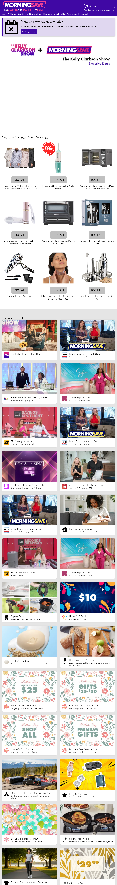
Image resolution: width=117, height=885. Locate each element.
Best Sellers (23, 14)
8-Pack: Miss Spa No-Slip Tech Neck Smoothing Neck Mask (58, 297)
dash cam (95, 10)
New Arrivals (35, 14)
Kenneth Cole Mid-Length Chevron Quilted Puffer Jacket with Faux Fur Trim (19, 187)
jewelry (102, 10)
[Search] (86, 6)
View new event (29, 31)
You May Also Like (14, 318)
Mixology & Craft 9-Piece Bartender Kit (97, 297)
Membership (59, 14)
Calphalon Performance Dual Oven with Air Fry (58, 242)
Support (84, 14)
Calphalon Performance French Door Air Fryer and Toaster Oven (97, 187)
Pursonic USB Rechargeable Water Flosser (58, 187)
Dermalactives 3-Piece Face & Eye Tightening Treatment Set (20, 242)
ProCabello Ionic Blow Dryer (20, 296)
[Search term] (99, 6)
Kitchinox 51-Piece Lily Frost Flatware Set (97, 242)
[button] (3, 14)
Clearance (47, 14)
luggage (108, 10)
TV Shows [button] (11, 14)
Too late (19, 179)
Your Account (73, 14)
